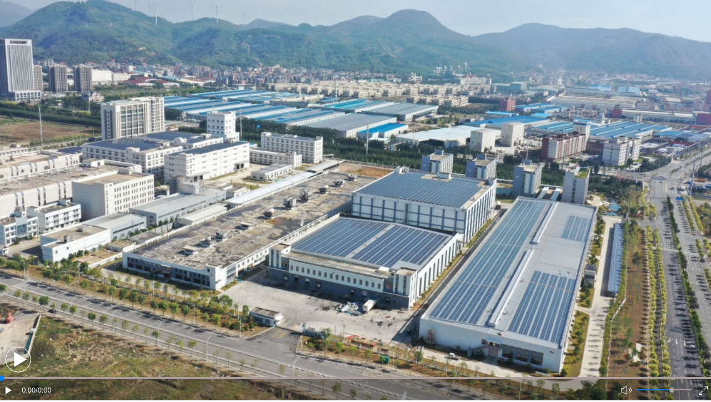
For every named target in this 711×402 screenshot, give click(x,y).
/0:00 (43, 390)
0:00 (29, 390)
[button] (18, 359)
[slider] (671, 390)
